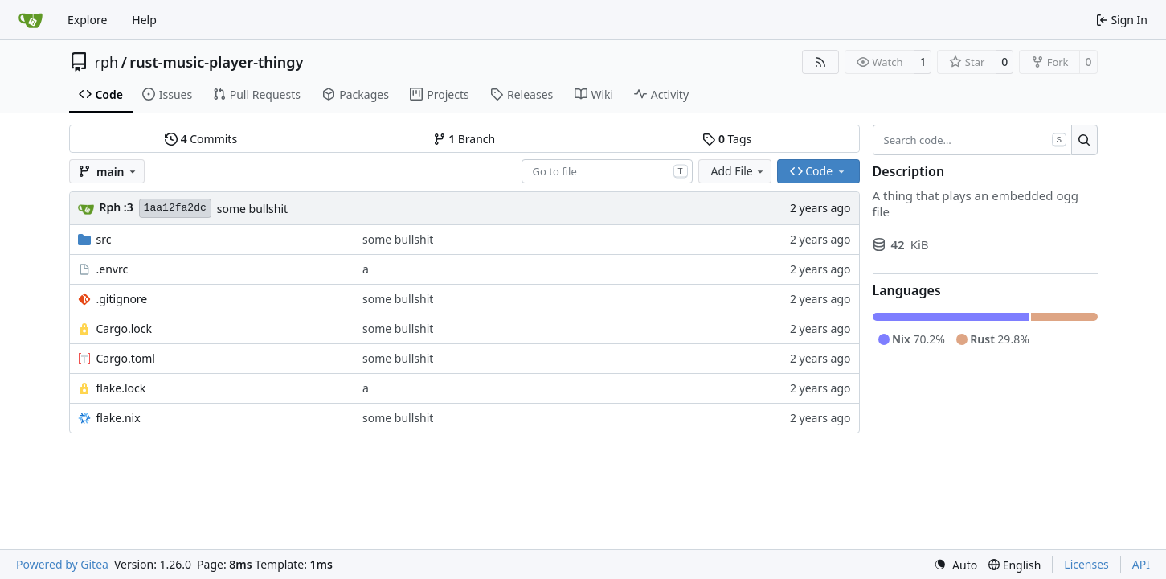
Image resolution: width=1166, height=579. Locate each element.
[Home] (30, 20)
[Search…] (1084, 140)
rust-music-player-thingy (216, 62)
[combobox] (607, 171)
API (1141, 564)
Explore (87, 19)
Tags (726, 138)
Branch (464, 138)
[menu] (955, 565)
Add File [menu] (738, 171)
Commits (201, 138)
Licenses (1086, 564)
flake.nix (118, 417)
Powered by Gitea (62, 564)
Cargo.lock (124, 328)
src (104, 239)
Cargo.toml (125, 358)
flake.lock (121, 388)
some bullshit (252, 208)
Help (144, 19)
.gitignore (122, 298)
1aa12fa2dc (175, 208)
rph (107, 62)
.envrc (112, 269)
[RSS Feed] (820, 62)
